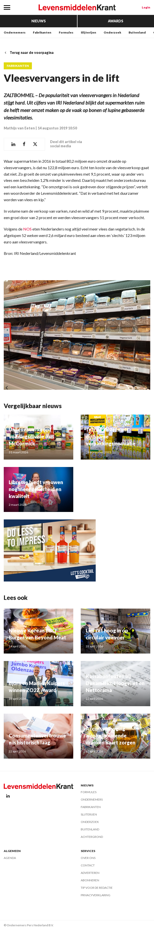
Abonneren (90, 880)
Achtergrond (92, 837)
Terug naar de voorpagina (29, 52)
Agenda (10, 858)
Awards (115, 21)
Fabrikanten (42, 32)
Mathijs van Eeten (19, 128)
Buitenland (137, 32)
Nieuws (38, 21)
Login (146, 7)
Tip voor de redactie (97, 888)
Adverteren (90, 873)
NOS (27, 229)
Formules (66, 32)
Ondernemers (14, 32)
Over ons (88, 858)
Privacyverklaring (95, 895)
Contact (88, 865)
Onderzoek (112, 32)
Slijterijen (88, 32)
